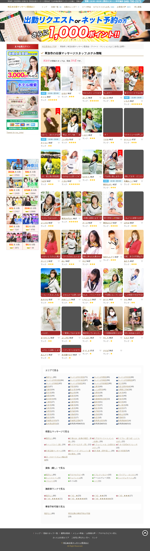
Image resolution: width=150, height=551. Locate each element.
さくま (85, 223)
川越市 (48, 390)
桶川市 (120, 402)
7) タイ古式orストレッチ (127, 444)
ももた (126, 338)
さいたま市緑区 (76, 383)
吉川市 (72, 399)
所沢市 (48, 393)
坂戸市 (96, 405)
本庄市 (96, 417)
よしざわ (65, 338)
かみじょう (66, 300)
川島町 (72, 414)
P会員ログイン (22, 46)
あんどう (44, 355)
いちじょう (87, 300)
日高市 (48, 408)
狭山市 (72, 393)
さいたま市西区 (100, 377)
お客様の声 (91, 533)
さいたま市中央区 (77, 380)
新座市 (72, 396)
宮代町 (72, 411)
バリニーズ (50, 481)
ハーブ (96, 481)
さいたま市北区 (124, 377)
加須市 (120, 408)
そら (126, 300)
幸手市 (120, 411)
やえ (84, 261)
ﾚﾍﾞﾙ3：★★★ (123, 496)
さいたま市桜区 (100, 380)
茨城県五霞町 (75, 421)
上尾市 (96, 387)
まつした (127, 139)
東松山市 (121, 414)
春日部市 (49, 399)
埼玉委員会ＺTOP (49, 47)
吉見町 (96, 414)
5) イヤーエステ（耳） (78, 444)
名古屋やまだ (67, 355)
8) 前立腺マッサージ (53, 451)
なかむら (86, 177)
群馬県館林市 (123, 421)
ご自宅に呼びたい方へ (80, 538)
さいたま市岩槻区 (101, 383)
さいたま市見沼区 (53, 380)
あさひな (44, 300)
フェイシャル (74, 478)
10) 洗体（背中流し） (102, 451)
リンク (94, 538)
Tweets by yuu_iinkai (15, 133)
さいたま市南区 (52, 383)
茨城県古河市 (51, 421)
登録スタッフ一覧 (50, 533)
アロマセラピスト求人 (107, 533)
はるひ (64, 93)
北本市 (48, 405)
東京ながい (107, 184)
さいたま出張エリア (61, 538)
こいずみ (65, 139)
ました (85, 98)
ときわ (64, 181)
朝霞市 (48, 396)
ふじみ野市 (98, 390)
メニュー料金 (78, 533)
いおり (85, 135)
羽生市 (96, 408)
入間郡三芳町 (123, 390)
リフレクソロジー (100, 475)
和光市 (96, 396)
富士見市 (73, 390)
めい (63, 261)
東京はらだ (107, 223)
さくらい (44, 143)
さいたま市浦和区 (125, 380)
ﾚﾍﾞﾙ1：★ (73, 496)
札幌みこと (128, 181)
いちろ (126, 101)
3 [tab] (78, 39)
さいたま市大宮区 (77, 377)
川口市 (120, 383)
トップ (38, 533)
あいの (106, 98)
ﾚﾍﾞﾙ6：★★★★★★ (102, 499)
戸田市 (72, 387)
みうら (106, 300)
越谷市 (120, 396)
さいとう (44, 261)
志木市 (120, 393)
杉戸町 (96, 411)
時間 (43, 93)
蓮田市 (96, 402)
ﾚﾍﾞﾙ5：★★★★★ (77, 499)
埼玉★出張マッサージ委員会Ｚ (76, 543)
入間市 (96, 393)
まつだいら (45, 338)
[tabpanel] (75, 26)
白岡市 (48, 411)
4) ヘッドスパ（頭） (53, 444)
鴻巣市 (72, 405)
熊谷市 (48, 417)
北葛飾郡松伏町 (100, 399)
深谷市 (72, 417)
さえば (106, 351)
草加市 (120, 399)
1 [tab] (71, 39)
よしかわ (44, 223)
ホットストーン (51, 478)
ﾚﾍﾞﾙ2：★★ (98, 496)
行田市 (48, 414)
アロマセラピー (75, 475)
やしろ (106, 338)
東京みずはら (67, 219)
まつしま (86, 351)
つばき (43, 181)
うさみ (106, 139)
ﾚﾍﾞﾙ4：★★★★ (52, 499)
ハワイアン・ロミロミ (126, 475)
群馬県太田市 (99, 421)
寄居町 (120, 417)
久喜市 (72, 408)
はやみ (126, 223)
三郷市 (72, 402)
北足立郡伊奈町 (124, 387)
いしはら (86, 338)
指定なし (49, 377)
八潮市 (48, 402)
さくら (43, 97)
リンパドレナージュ (125, 478)
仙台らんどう (108, 257)
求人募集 (138, 7)
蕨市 (47, 387)
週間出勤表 (65, 533)
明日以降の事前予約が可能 (79, 513)
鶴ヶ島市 (121, 405)
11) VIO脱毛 (122, 451)
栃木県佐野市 (51, 424)
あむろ (126, 261)
